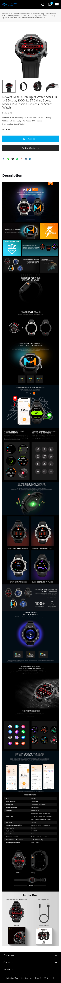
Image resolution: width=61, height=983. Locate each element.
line (8, 158)
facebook (3, 158)
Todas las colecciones (17, 14)
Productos (9, 955)
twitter (12, 158)
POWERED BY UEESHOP (44, 978)
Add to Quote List (30, 148)
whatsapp (17, 158)
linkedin (30, 158)
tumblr (25, 158)
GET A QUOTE (30, 139)
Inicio (4, 14)
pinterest (21, 158)
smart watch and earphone (38, 14)
